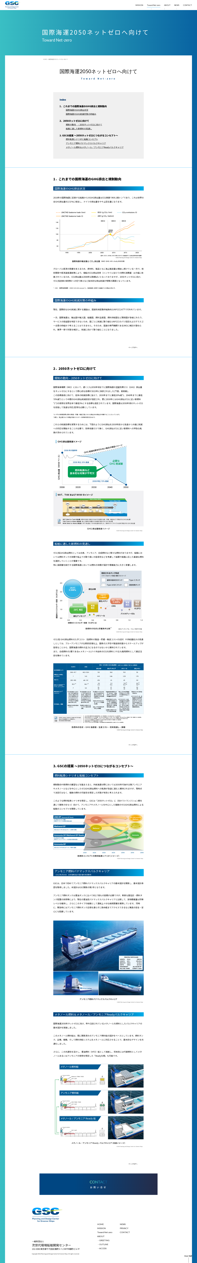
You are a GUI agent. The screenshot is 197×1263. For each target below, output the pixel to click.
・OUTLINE (102, 1244)
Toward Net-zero (153, 5)
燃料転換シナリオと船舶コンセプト (82, 139)
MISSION (139, 5)
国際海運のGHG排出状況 (77, 109)
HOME (45, 59)
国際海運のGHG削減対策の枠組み (81, 113)
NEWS (176, 5)
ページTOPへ (132, 347)
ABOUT (167, 5)
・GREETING (103, 1240)
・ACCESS (102, 1248)
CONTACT (187, 5)
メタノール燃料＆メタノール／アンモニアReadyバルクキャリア (95, 147)
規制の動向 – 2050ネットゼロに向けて (84, 124)
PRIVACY (124, 1228)
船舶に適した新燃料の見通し (79, 128)
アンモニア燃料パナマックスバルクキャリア (86, 143)
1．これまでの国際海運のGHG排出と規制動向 (83, 106)
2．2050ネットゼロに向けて (74, 120)
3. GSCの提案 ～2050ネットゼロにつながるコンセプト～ (89, 135)
